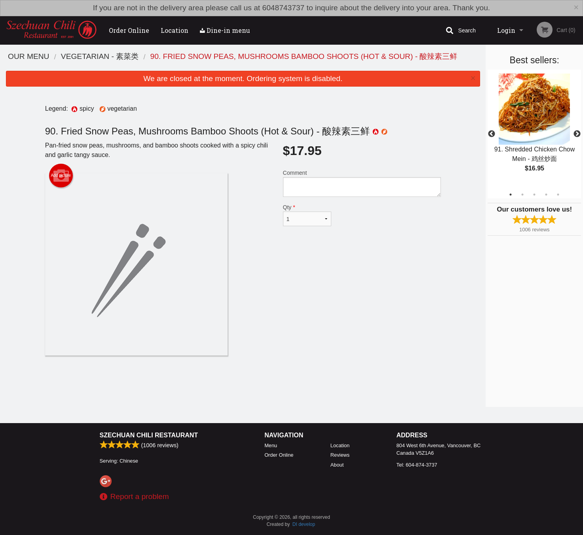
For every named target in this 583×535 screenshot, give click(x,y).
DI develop (303, 524)
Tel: (417, 465)
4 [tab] (546, 194)
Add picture (61, 175)
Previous (492, 134)
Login (506, 30)
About (337, 465)
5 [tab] (558, 194)
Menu (270, 445)
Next (577, 134)
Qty (307, 215)
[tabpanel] (534, 129)
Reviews (339, 455)
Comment (362, 183)
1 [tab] (511, 194)
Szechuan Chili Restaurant (149, 435)
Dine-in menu (225, 30)
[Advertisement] (243, 381)
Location (174, 30)
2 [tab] (522, 194)
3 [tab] (534, 194)
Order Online (129, 30)
